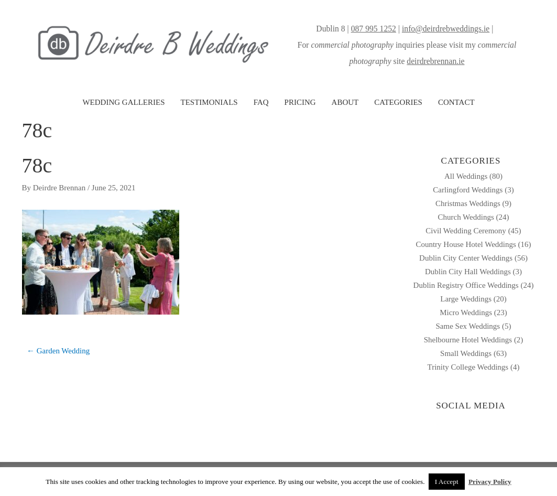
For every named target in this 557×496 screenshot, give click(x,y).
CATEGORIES (398, 102)
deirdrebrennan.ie (435, 61)
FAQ (261, 102)
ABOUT (345, 102)
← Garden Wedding (58, 351)
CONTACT (456, 102)
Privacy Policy (489, 482)
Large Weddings (466, 299)
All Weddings (465, 176)
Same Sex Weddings (468, 326)
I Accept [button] (446, 482)
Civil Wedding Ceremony (465, 231)
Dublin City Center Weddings (465, 258)
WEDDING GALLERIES (123, 102)
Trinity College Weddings (468, 367)
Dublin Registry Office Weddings (466, 285)
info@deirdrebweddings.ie (445, 28)
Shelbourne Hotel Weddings (468, 340)
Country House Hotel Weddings (466, 244)
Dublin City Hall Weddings (468, 271)
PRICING (300, 102)
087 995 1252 (373, 28)
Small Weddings (466, 353)
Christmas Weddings (467, 203)
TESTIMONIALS (208, 102)
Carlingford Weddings (468, 190)
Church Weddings (466, 217)
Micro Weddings (466, 312)
